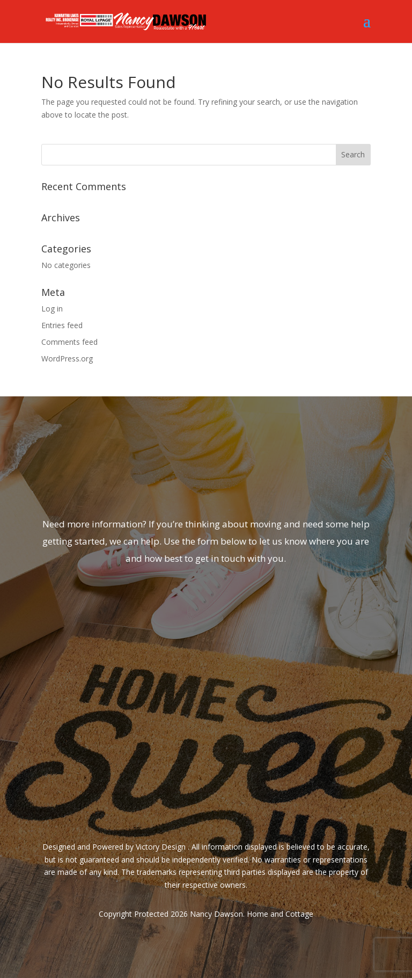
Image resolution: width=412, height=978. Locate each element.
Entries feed (62, 325)
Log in (52, 308)
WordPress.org (67, 358)
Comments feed (69, 342)
